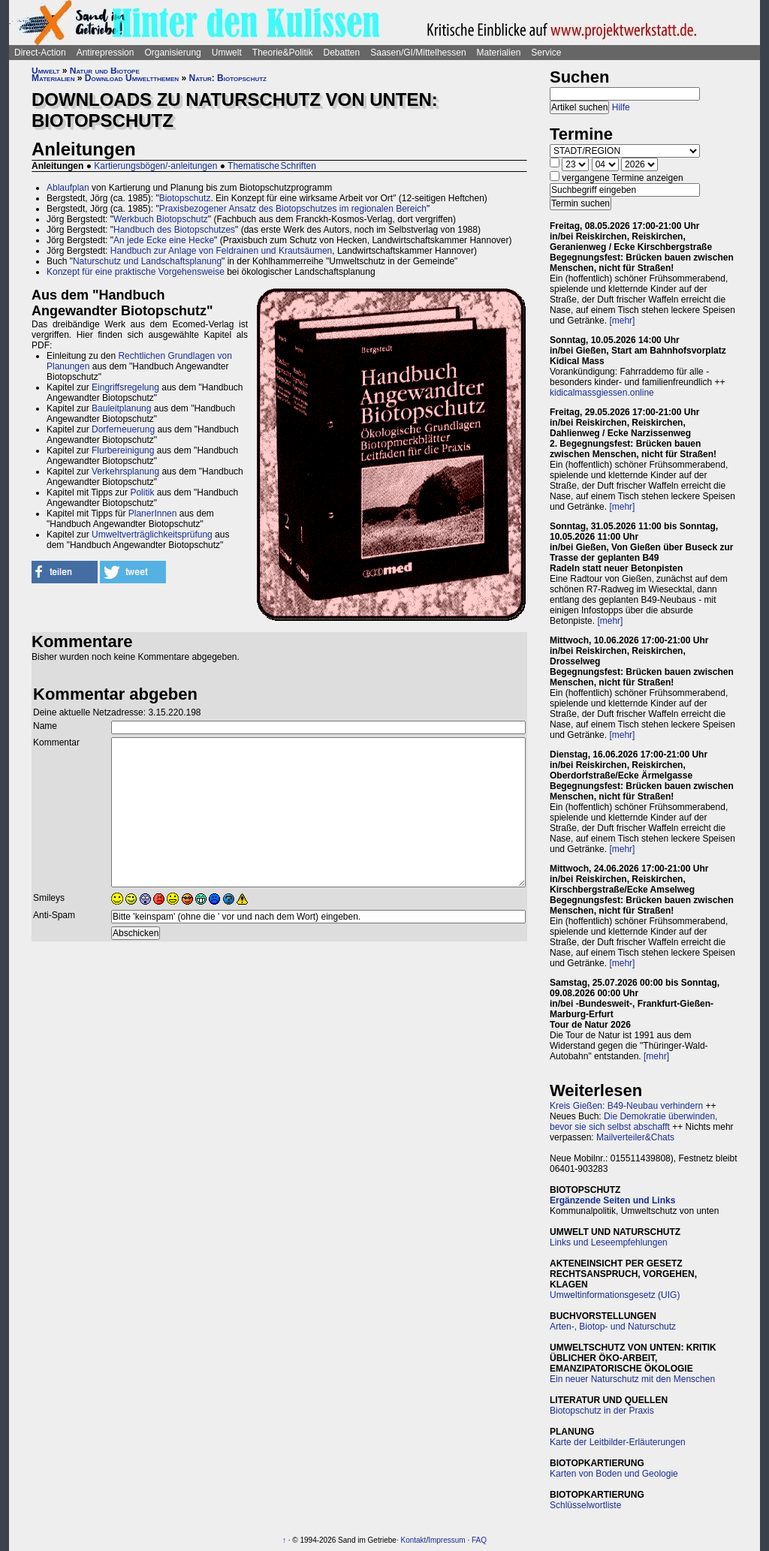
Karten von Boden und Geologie (614, 1473)
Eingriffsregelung (125, 387)
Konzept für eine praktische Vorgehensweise (136, 272)
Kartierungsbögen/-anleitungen (155, 166)
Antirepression (105, 52)
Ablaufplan (68, 187)
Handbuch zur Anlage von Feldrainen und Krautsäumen (221, 250)
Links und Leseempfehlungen (609, 1242)
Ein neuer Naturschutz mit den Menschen (632, 1379)
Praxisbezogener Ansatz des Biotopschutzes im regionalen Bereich (293, 208)
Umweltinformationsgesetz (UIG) (615, 1295)
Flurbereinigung (123, 450)
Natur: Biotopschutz (227, 78)
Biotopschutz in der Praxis (602, 1410)
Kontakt (413, 1540)
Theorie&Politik (282, 52)
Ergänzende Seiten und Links (612, 1200)
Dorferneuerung (123, 429)
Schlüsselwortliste (585, 1505)
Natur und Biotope (105, 70)
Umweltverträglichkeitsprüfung (152, 534)
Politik (142, 492)
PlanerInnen (152, 513)
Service (546, 52)
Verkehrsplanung (125, 471)
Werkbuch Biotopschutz (160, 219)
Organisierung (172, 52)
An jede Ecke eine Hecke (163, 240)
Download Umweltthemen (132, 78)
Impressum (446, 1540)
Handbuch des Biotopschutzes (174, 229)
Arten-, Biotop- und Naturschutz (613, 1326)
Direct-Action (40, 52)
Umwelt (227, 52)
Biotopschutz (185, 198)
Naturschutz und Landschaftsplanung (147, 261)
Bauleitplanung (121, 408)
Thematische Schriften (272, 166)
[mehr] (622, 320)
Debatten (342, 52)
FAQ (479, 1540)
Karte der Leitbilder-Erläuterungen (618, 1442)
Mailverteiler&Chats (635, 1137)
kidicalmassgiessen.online (602, 392)
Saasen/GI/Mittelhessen (418, 52)
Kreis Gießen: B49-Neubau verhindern (626, 1106)
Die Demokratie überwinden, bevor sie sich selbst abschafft (633, 1121)
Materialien (499, 52)
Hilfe (621, 107)
